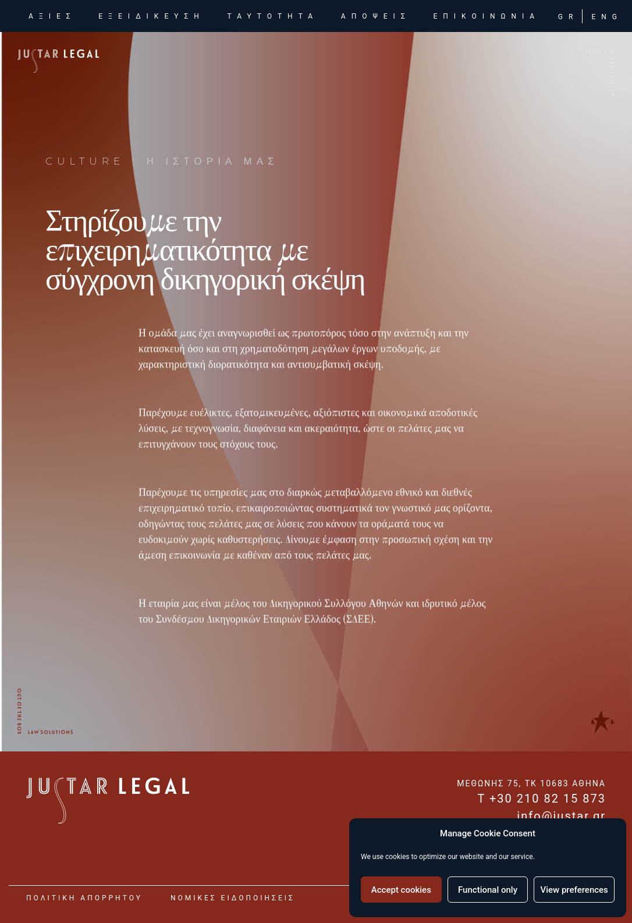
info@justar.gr (561, 816)
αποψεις (376, 18)
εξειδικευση (151, 18)
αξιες (55, 17)
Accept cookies (401, 890)
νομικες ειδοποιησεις (233, 898)
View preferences (574, 890)
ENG (607, 19)
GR (568, 19)
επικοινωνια (486, 18)
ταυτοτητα (273, 18)
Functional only (487, 890)
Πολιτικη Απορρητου (84, 898)
